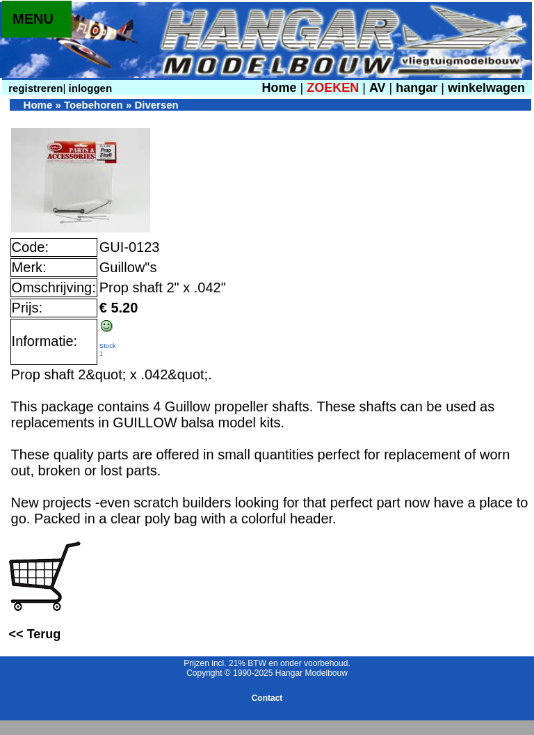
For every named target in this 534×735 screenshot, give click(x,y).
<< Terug (35, 634)
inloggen (88, 88)
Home (278, 88)
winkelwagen (486, 88)
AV (379, 88)
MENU (33, 18)
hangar (416, 88)
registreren (34, 88)
